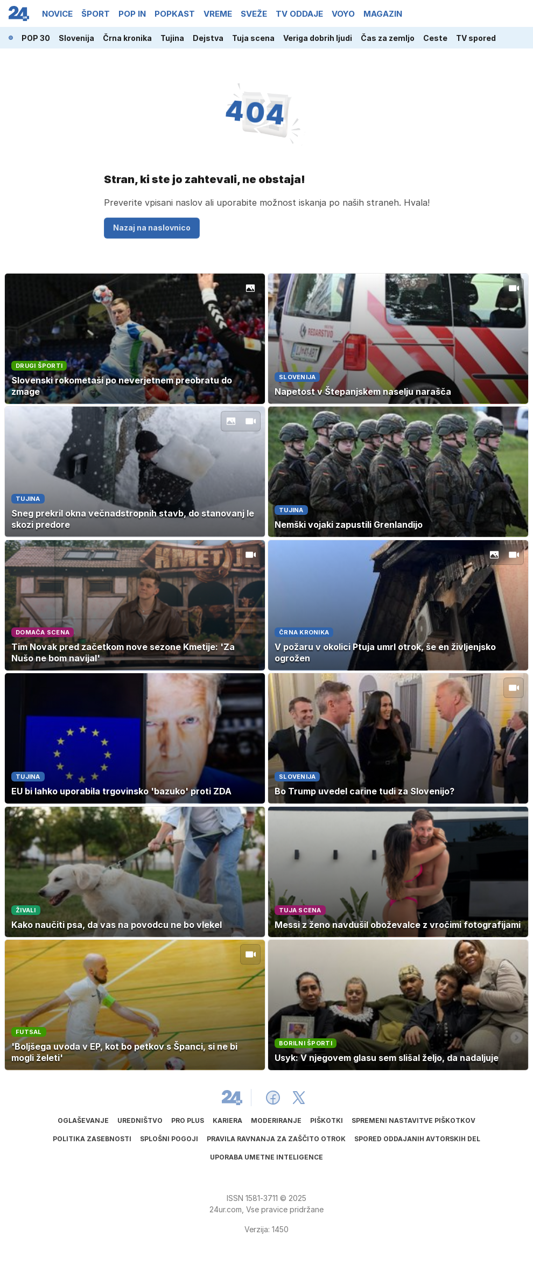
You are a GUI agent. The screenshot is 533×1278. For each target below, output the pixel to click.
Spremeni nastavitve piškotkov (413, 1120)
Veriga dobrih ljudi (317, 38)
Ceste (435, 38)
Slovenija (76, 38)
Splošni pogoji (169, 1139)
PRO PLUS (187, 1120)
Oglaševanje (83, 1120)
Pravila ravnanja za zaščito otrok (276, 1139)
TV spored (476, 38)
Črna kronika (127, 38)
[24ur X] (299, 1097)
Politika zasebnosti (92, 1139)
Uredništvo (140, 1120)
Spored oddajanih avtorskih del (417, 1139)
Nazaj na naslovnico (152, 227)
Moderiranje (276, 1120)
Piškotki (326, 1120)
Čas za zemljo (388, 38)
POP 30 (36, 38)
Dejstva (208, 38)
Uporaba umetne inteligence (266, 1157)
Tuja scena (253, 38)
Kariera (227, 1120)
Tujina (172, 38)
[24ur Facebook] (273, 1097)
